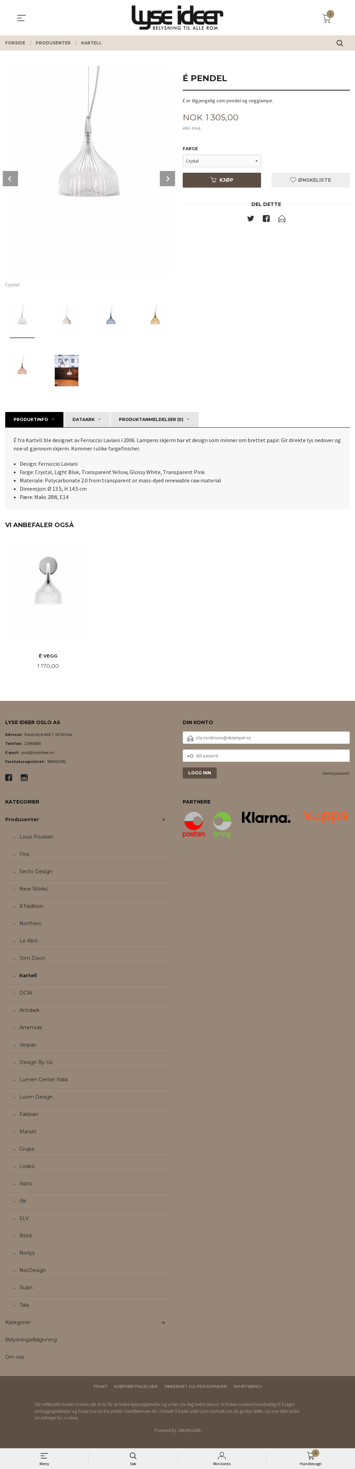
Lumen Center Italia (43, 1080)
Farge (190, 149)
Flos (24, 855)
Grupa (26, 1149)
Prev (10, 178)
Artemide (30, 1028)
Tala (24, 1306)
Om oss (14, 1358)
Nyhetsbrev (248, 1387)
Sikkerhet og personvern (195, 1387)
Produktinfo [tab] (31, 419)
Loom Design (36, 1097)
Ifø (22, 1202)
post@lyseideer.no (37, 753)
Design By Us (35, 1063)
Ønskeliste (310, 180)
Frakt (100, 1387)
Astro (25, 1184)
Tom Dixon (32, 959)
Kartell (28, 976)
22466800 (32, 744)
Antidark (29, 1011)
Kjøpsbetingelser (136, 1387)
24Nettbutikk (189, 1431)
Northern (30, 924)
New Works (33, 889)
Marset (27, 1132)
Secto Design (35, 872)
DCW (26, 993)
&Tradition (31, 907)
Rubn (26, 1288)
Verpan (27, 1045)
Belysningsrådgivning (31, 1340)
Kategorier (18, 1323)
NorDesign (32, 1271)
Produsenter (22, 820)
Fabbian (28, 1115)
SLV (24, 1219)
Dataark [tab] (83, 419)
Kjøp (221, 180)
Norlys (27, 1254)
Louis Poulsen (36, 837)
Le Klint (28, 941)
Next (167, 178)
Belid (25, 1236)
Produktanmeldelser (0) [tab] (151, 419)
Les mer (272, 1412)
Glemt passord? (336, 773)
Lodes (26, 1167)
